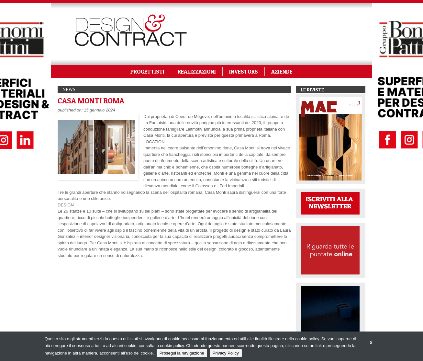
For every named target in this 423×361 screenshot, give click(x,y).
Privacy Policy (226, 353)
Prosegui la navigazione (182, 353)
